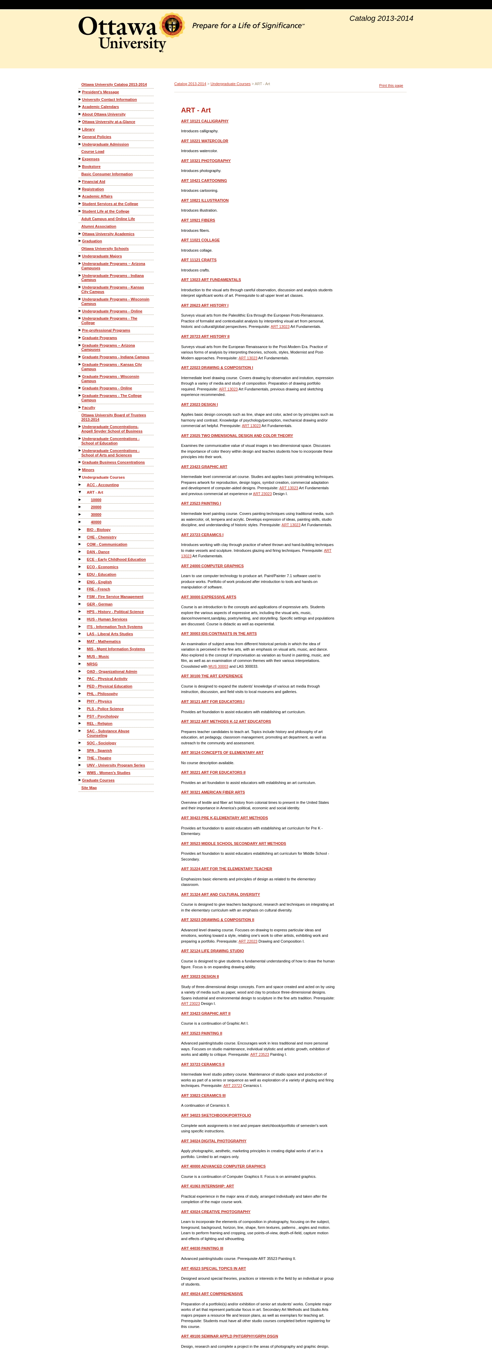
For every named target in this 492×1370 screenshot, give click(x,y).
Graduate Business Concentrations (113, 462)
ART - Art (95, 492)
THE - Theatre (99, 758)
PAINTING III (202, 1248)
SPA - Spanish (99, 750)
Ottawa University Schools (105, 249)
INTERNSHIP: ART (207, 1186)
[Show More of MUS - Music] (80, 656)
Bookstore (91, 166)
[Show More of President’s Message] (80, 91)
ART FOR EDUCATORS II (213, 772)
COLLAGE (200, 240)
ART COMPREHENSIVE (212, 1294)
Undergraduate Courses (103, 477)
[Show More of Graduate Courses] (80, 780)
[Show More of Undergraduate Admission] (80, 144)
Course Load (92, 151)
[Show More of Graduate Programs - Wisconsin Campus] (80, 376)
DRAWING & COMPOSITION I (217, 367)
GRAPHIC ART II (205, 1013)
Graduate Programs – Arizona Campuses (108, 347)
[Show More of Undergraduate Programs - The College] (80, 318)
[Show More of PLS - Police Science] (80, 708)
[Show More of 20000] (80, 506)
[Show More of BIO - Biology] (80, 529)
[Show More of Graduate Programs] (80, 337)
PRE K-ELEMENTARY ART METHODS (224, 818)
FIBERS (198, 220)
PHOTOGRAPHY (206, 161)
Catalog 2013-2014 (190, 84)
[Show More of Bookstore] (80, 166)
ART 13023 (280, 326)
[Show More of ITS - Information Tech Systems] (80, 626)
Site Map (89, 788)
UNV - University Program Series (116, 765)
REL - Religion (99, 723)
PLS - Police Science (105, 709)
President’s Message (100, 92)
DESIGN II (200, 976)
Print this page (391, 85)
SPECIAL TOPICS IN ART (213, 1268)
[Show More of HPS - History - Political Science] (80, 611)
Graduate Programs (99, 338)
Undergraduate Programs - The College (109, 320)
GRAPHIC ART (204, 467)
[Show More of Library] (80, 129)
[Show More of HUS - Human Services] (80, 619)
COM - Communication (107, 544)
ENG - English (99, 582)
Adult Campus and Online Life (108, 219)
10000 (96, 500)
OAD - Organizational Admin (112, 671)
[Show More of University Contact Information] (80, 99)
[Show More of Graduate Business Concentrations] (80, 462)
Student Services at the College (110, 204)
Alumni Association (98, 226)
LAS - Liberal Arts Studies (110, 634)
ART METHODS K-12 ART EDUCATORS (226, 721)
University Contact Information (109, 99)
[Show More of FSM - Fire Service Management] (80, 596)
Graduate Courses (98, 780)
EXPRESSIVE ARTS (208, 597)
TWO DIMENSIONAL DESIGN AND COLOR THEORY (237, 436)
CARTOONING (204, 180)
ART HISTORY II (205, 336)
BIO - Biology (99, 530)
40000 (96, 522)
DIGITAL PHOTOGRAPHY (213, 1141)
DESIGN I (199, 404)
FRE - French (98, 589)
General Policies (96, 137)
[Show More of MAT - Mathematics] (80, 641)
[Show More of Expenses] (80, 158)
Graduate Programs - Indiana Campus (115, 357)
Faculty (88, 407)
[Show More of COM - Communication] (80, 544)
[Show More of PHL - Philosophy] (80, 693)
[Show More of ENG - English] (80, 581)
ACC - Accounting (103, 485)
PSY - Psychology (103, 716)
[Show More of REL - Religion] (80, 723)
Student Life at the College (105, 211)
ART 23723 (232, 1085)
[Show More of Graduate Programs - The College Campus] (80, 395)
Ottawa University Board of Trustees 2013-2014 (113, 417)
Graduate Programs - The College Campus (111, 398)
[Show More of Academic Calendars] (80, 106)
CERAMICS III (203, 1095)
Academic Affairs (97, 196)
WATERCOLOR (204, 141)
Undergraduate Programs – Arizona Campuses (113, 266)
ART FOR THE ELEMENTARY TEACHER (226, 869)
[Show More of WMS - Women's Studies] (80, 772)
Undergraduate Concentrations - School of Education (110, 441)
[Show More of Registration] (80, 188)
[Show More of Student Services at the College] (80, 203)
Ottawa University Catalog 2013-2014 (114, 84)
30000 (96, 515)
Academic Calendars (100, 107)
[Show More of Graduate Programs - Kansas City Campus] (80, 364)
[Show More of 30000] (80, 514)
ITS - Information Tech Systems (115, 627)
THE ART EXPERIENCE (212, 676)
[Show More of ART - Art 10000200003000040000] (80, 492)
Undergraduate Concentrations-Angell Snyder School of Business (111, 429)
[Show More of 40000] (80, 521)
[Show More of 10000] (80, 499)
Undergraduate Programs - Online (112, 311)
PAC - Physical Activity (107, 679)
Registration (93, 189)
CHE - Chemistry (102, 537)
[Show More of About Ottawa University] (80, 114)
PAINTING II (201, 1033)
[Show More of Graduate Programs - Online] (80, 387)
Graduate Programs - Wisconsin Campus (110, 378)
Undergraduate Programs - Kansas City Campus (112, 289)
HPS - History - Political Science (115, 612)
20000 (96, 507)
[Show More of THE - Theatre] (80, 757)
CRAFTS (199, 260)
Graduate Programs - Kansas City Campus (111, 366)
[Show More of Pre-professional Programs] (80, 330)
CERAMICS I (202, 535)
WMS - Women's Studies (109, 773)
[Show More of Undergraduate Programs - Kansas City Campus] (80, 287)
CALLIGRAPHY (205, 121)
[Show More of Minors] (80, 469)
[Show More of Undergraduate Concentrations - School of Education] (80, 438)
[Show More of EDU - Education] (80, 574)
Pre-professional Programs (106, 330)
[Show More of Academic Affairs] (80, 196)
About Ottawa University (104, 114)
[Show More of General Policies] (80, 136)
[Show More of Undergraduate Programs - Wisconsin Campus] (80, 299)
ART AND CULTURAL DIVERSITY (220, 894)
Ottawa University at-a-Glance (108, 122)
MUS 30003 (218, 666)
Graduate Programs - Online (107, 388)
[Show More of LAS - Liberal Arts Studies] (80, 633)
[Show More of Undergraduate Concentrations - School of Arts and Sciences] (80, 450)
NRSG (92, 664)
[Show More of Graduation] (80, 240)
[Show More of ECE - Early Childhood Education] (80, 559)
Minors (88, 470)
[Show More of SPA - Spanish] (80, 750)
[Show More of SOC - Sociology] (80, 742)
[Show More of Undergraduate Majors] (80, 255)
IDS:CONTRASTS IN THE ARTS (219, 633)
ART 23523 (259, 1054)
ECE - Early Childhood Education (116, 559)
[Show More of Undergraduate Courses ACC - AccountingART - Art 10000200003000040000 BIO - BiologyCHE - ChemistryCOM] (80, 477)
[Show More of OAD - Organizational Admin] (80, 671)
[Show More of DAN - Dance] (80, 551)
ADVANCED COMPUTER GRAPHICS (223, 1166)
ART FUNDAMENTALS (211, 280)
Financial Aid (93, 181)
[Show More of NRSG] (80, 663)
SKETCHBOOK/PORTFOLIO (216, 1115)
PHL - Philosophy (102, 694)
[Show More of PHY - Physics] (80, 701)
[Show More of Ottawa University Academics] (80, 233)
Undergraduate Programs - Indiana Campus (112, 278)
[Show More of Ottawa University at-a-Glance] (80, 121)
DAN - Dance (98, 552)
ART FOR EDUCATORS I (213, 702)
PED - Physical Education (109, 686)
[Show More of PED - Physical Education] (80, 686)
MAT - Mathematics (104, 641)
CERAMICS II (202, 1064)
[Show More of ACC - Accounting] (80, 484)
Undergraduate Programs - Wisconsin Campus (115, 301)
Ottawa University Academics (108, 234)
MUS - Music (98, 656)
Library (88, 129)
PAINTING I (201, 503)
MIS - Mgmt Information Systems (116, 649)
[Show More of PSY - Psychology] (80, 716)
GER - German (99, 604)
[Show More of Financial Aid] (80, 181)
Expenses (90, 159)
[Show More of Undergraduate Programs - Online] (80, 310)
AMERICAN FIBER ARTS (213, 792)
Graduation (92, 241)
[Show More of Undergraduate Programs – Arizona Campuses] (80, 263)
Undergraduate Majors (102, 256)
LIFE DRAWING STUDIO (212, 951)
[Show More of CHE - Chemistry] (80, 536)
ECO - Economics (102, 567)
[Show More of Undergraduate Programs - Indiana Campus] (80, 275)
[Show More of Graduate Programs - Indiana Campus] (80, 356)
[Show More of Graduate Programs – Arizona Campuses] (80, 345)
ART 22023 (247, 941)
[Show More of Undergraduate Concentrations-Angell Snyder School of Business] (80, 426)
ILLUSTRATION (205, 200)
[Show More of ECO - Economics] (80, 566)
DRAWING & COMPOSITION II (217, 920)
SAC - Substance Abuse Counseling (108, 733)
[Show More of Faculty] (80, 407)
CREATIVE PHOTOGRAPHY (215, 1212)
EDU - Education (101, 574)
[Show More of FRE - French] (80, 588)
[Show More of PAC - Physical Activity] (80, 678)
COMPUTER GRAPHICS (212, 566)
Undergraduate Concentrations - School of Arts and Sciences (110, 453)
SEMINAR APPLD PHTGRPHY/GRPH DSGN (229, 1336)
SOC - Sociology (101, 743)
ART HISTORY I (205, 305)
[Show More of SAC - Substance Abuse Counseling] (80, 730)
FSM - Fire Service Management (115, 597)
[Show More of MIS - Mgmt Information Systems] (80, 648)
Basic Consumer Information (107, 174)
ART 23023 (262, 494)
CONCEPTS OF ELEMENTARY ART (222, 752)
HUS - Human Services (107, 619)
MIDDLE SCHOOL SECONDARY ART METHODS (233, 843)
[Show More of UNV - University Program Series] (80, 765)
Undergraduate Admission (105, 144)
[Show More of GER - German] (80, 604)
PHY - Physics (99, 701)
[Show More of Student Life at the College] (80, 211)
